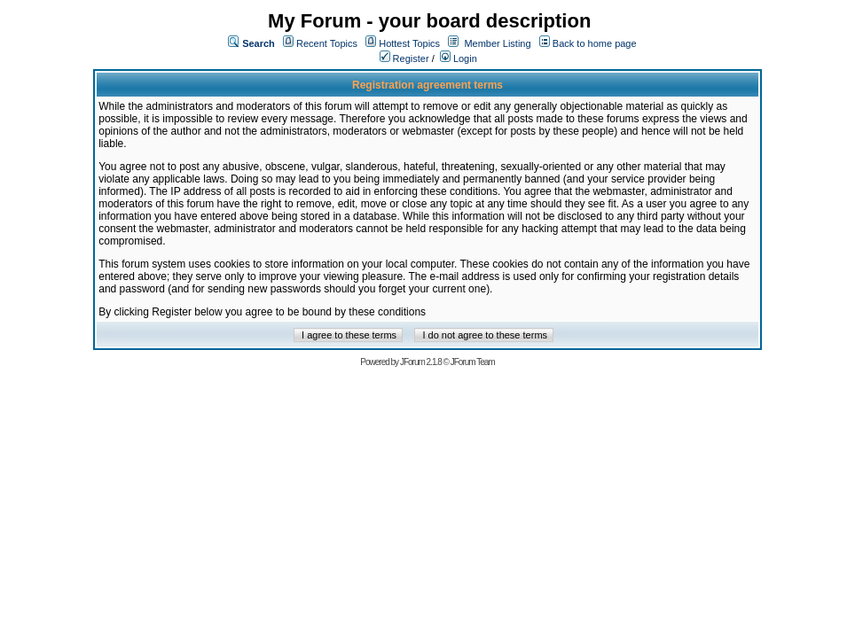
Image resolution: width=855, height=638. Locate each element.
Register (404, 58)
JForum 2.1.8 (421, 362)
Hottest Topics (409, 43)
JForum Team (473, 362)
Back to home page (595, 43)
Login (458, 58)
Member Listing (497, 43)
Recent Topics (326, 43)
